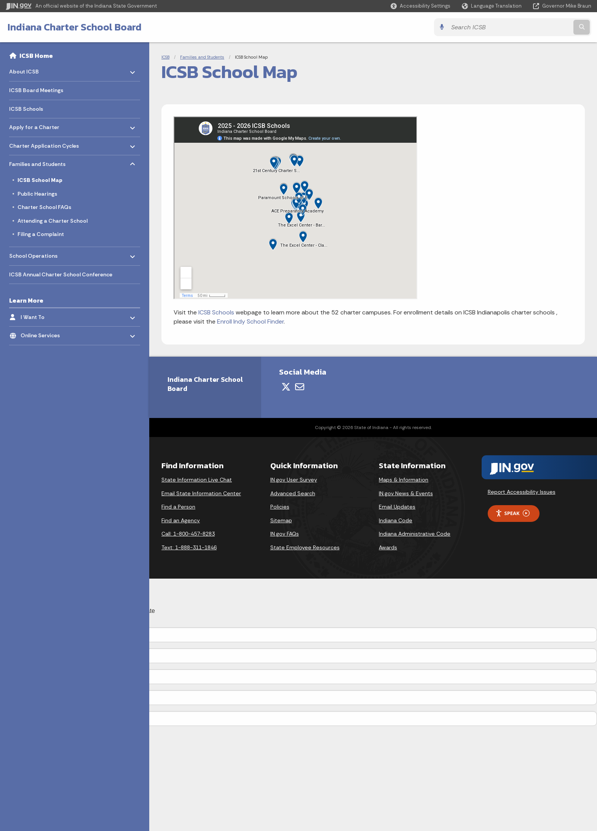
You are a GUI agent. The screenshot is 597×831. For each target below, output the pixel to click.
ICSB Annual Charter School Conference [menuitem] (60, 274)
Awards (388, 547)
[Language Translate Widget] (492, 6)
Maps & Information (403, 479)
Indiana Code (395, 520)
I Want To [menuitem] (43, 315)
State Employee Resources (305, 547)
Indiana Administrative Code (414, 533)
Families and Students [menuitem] (37, 162)
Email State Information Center (201, 493)
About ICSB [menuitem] (31, 70)
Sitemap (281, 520)
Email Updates (397, 506)
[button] (420, 6)
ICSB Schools (216, 312)
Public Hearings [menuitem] (37, 193)
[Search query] (519, 27)
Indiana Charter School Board (75, 27)
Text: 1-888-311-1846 (189, 547)
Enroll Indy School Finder (250, 321)
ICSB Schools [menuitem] (26, 108)
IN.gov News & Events (406, 493)
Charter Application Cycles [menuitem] (44, 144)
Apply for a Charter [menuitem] (34, 125)
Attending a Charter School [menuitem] (53, 220)
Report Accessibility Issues (521, 491)
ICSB (165, 57)
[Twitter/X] (286, 386)
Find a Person (178, 506)
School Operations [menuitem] (33, 254)
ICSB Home (36, 55)
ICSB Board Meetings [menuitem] (36, 90)
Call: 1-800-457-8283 (188, 533)
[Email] (299, 386)
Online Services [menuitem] (43, 334)
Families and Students (202, 57)
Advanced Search (292, 493)
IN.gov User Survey (293, 479)
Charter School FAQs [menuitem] (44, 207)
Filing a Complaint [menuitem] (41, 234)
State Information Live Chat (196, 479)
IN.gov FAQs (284, 533)
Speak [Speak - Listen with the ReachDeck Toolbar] (512, 513)
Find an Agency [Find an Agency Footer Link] (180, 520)
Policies (279, 506)
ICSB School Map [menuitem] (40, 180)
